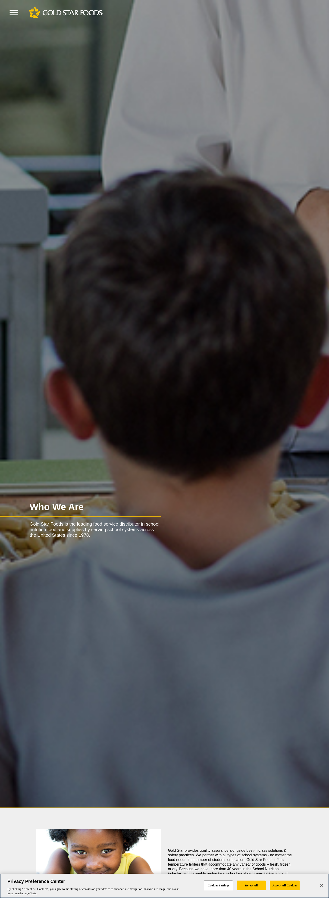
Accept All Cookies (284, 885)
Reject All (251, 885)
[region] (164, 886)
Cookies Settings (218, 885)
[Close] (321, 885)
